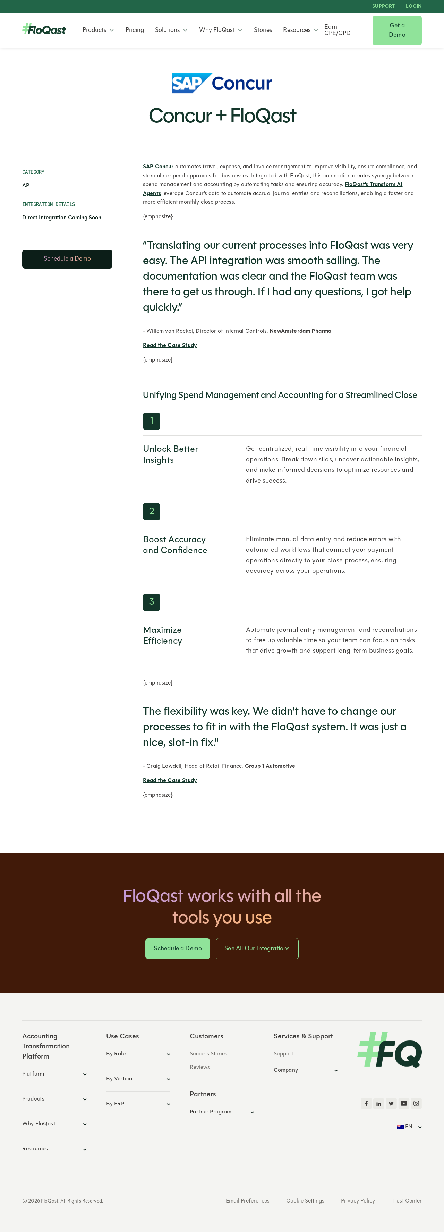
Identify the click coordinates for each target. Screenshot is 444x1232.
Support (383, 6)
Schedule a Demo (178, 948)
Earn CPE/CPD (337, 30)
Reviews (200, 1067)
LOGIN (414, 6)
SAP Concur (158, 167)
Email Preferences (248, 1201)
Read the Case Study (170, 345)
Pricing (135, 30)
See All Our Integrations (257, 948)
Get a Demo (397, 31)
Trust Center (407, 1201)
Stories (263, 30)
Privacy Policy (358, 1201)
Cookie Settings (305, 1201)
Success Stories (208, 1054)
